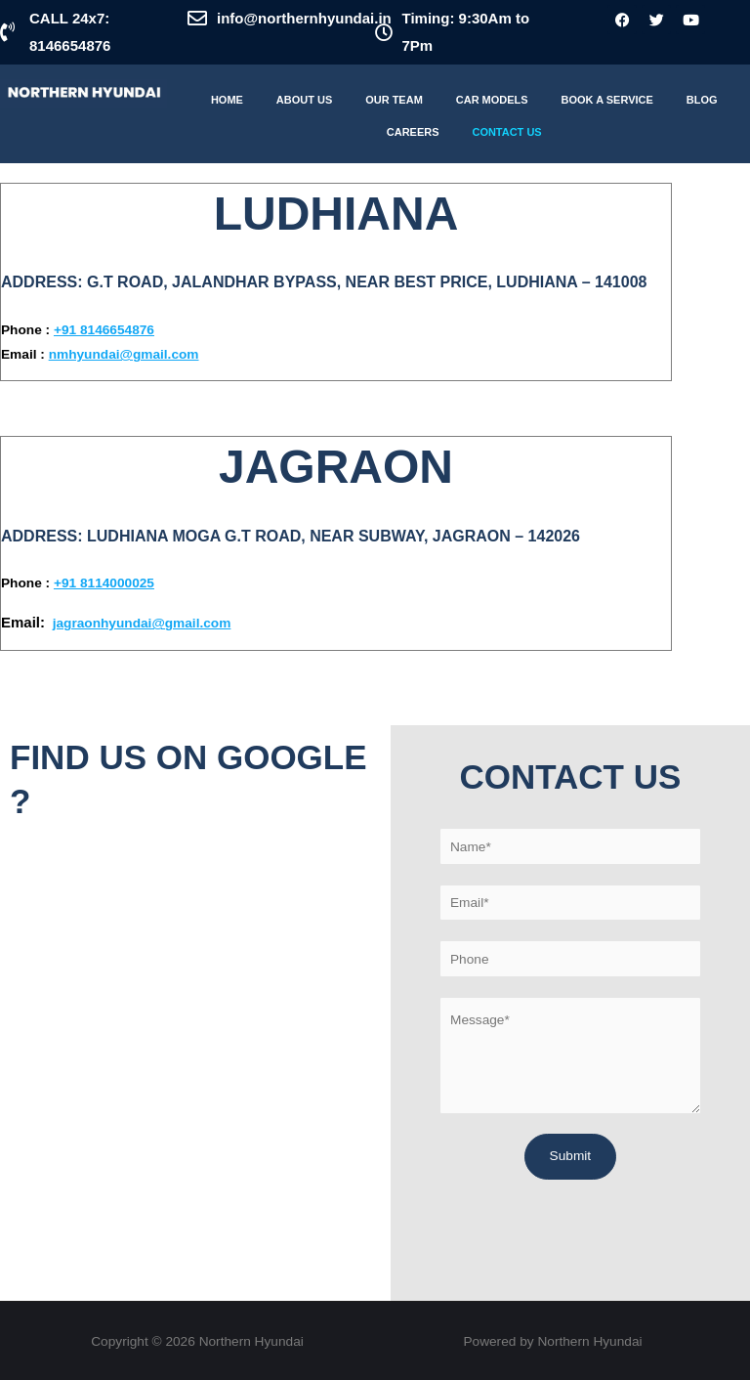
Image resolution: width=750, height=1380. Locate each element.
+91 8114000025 (104, 583)
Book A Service (607, 100)
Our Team (394, 100)
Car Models (492, 100)
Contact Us (506, 132)
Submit (571, 1155)
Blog (702, 100)
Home (227, 100)
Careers (413, 132)
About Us (304, 100)
